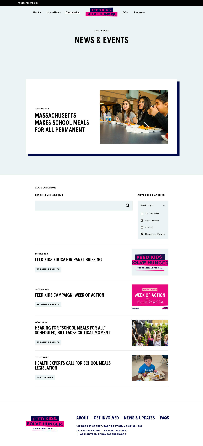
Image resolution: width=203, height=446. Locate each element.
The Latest (72, 12)
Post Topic (153, 204)
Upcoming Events (153, 233)
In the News (152, 212)
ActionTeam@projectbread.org (103, 432)
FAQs (125, 12)
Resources (139, 12)
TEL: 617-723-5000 (88, 429)
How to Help (54, 12)
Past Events (150, 219)
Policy (149, 226)
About (37, 12)
